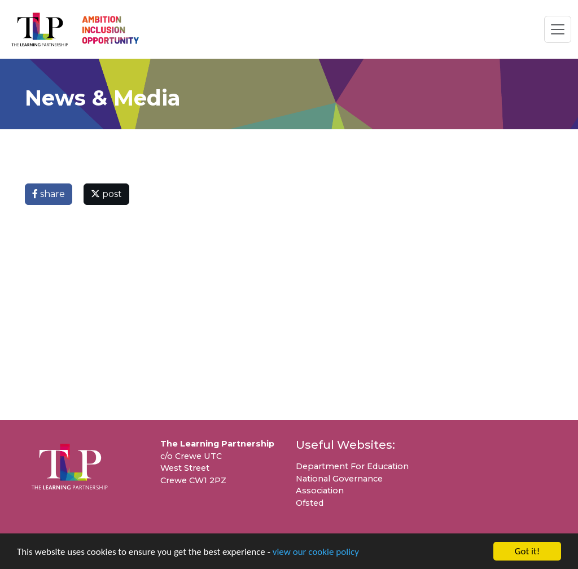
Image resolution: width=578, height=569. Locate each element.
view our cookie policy (316, 552)
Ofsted (309, 503)
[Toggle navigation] (557, 29)
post (106, 194)
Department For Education (352, 466)
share (48, 194)
